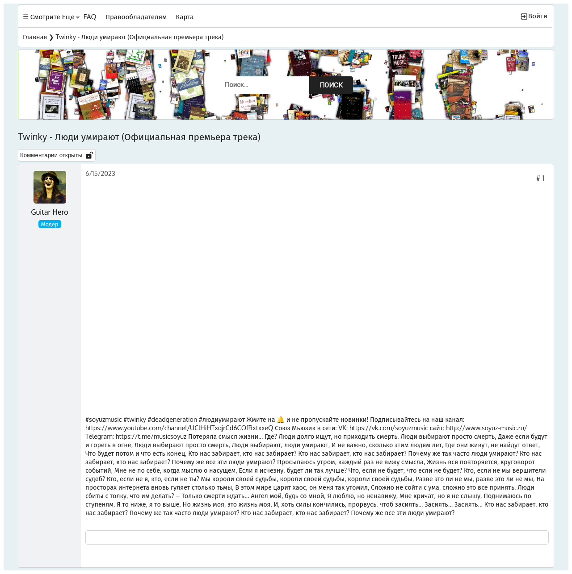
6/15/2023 (100, 173)
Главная (35, 37)
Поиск (331, 85)
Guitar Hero (49, 212)
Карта (184, 16)
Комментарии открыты (56, 155)
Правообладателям (136, 16)
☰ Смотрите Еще (49, 16)
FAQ (90, 16)
